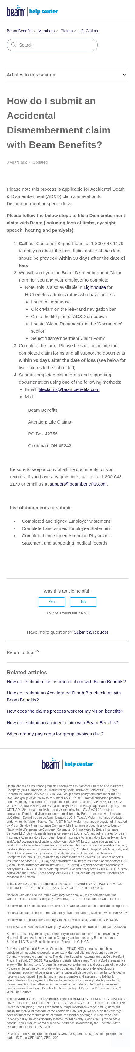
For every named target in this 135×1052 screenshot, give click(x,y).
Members (46, 31)
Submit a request (91, 632)
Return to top (23, 651)
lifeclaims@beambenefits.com (69, 389)
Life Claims (88, 31)
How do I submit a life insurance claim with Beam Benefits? (66, 681)
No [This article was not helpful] (83, 602)
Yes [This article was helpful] (52, 602)
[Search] (52, 45)
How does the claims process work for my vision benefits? (65, 711)
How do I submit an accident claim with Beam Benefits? (63, 722)
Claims (66, 31)
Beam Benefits (19, 31)
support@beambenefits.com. (79, 483)
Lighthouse (95, 287)
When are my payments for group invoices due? (55, 733)
